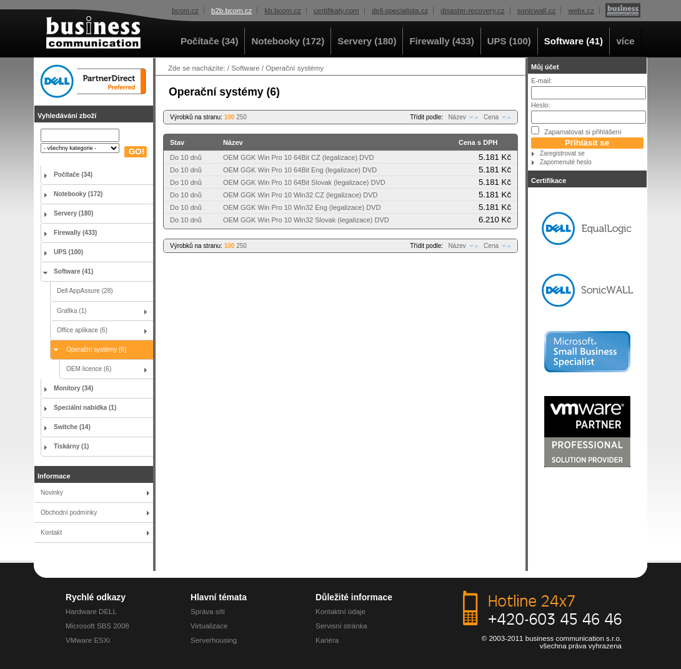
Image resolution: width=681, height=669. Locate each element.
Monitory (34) (73, 388)
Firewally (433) (441, 41)
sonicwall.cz (536, 10)
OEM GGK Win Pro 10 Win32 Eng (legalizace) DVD (301, 207)
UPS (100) (509, 41)
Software (245, 68)
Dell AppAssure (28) (85, 290)
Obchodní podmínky (69, 512)
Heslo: (540, 105)
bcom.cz (185, 10)
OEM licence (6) (88, 368)
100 (229, 117)
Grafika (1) (72, 310)
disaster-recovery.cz (472, 10)
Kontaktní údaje (340, 611)
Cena (491, 117)
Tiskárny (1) (71, 446)
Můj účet (545, 67)
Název (456, 117)
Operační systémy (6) (96, 349)
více (625, 41)
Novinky (52, 492)
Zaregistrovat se (562, 153)
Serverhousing (214, 640)
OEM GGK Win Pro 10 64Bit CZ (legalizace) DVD (298, 157)
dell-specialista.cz (400, 10)
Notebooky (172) (287, 41)
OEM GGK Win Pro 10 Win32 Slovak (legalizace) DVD (306, 220)
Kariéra (327, 640)
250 (241, 117)
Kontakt (51, 532)
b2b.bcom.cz (231, 10)
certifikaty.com (336, 10)
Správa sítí (208, 611)
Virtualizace (209, 626)
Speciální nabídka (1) (85, 407)
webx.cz (581, 10)
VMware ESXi (88, 640)
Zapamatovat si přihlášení (576, 131)
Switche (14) (72, 427)
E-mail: (541, 80)
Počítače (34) (210, 41)
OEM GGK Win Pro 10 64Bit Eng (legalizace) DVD (300, 170)
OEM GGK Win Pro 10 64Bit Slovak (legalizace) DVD (304, 182)
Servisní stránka (341, 626)
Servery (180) (366, 41)
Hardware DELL (91, 611)
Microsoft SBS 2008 (97, 626)
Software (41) (573, 41)
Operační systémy (295, 68)
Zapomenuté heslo (566, 162)
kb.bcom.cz (283, 10)
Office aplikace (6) (82, 330)
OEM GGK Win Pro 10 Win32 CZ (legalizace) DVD (300, 195)
